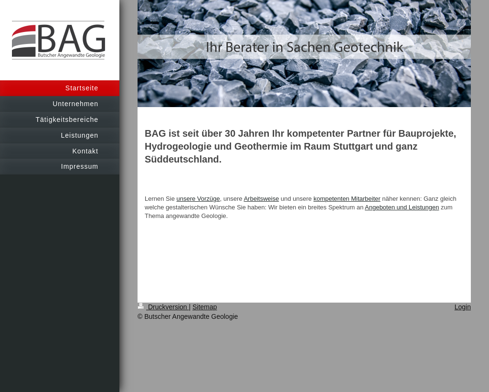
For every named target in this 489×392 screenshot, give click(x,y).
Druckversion (163, 307)
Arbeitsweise (261, 198)
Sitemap (204, 307)
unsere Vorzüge (198, 198)
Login (463, 307)
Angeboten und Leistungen (402, 207)
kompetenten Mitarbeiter (346, 198)
